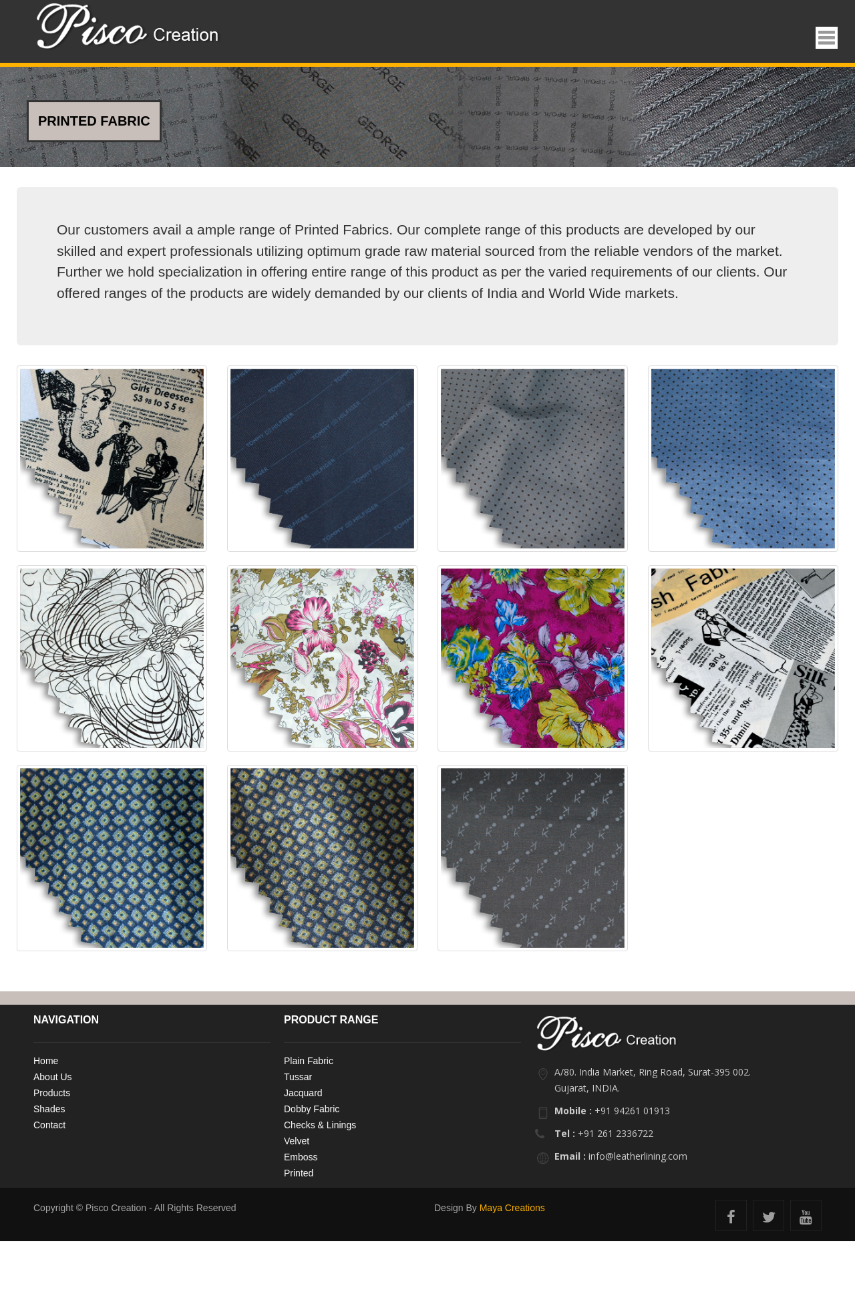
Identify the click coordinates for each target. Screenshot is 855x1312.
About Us (52, 1077)
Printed (298, 1173)
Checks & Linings (320, 1125)
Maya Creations (512, 1207)
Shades (49, 1109)
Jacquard (303, 1093)
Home (45, 1060)
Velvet (296, 1141)
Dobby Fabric (311, 1109)
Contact (49, 1125)
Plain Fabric (308, 1060)
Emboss (301, 1157)
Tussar (298, 1077)
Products (51, 1093)
